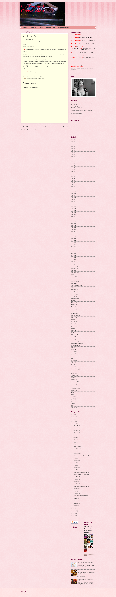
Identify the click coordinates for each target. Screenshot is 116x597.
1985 (72, 186)
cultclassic (73, 289)
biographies (73, 268)
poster (72, 351)
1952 (72, 154)
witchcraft (73, 386)
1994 (72, 206)
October (76, 430)
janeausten (73, 326)
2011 (72, 242)
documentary (32, 78)
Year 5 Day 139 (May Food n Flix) (81, 474)
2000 (72, 219)
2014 (27, 78)
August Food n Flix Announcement (85, 579)
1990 (72, 197)
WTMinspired (74, 388)
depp (72, 291)
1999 (72, 216)
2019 (72, 259)
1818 (72, 139)
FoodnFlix (73, 309)
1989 (72, 195)
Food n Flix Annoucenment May (81, 495)
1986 (72, 189)
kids (72, 328)
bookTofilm (73, 272)
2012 (72, 244)
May (75, 442)
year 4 (72, 390)
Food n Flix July (81, 571)
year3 (72, 394)
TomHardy (73, 375)
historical (73, 319)
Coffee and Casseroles (32, 8)
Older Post (65, 126)
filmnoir (73, 304)
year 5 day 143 (77, 462)
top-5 (72, 377)
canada (72, 274)
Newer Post (24, 126)
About (33, 28)
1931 (72, 144)
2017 (72, 255)
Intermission (74, 323)
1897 (72, 141)
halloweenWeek (74, 315)
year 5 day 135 (77, 483)
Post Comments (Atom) (32, 129)
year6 (72, 398)
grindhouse (73, 313)
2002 (72, 223)
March (75, 500)
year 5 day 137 (77, 479)
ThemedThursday (75, 368)
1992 (72, 201)
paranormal (73, 347)
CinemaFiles (74, 279)
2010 (72, 240)
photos (72, 349)
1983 (72, 182)
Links (41, 28)
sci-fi (72, 364)
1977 (72, 169)
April (75, 498)
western (73, 384)
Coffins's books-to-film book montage (88, 529)
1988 (72, 193)
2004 (72, 227)
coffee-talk (73, 281)
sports (72, 366)
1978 (72, 171)
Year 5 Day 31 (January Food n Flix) (85, 562)
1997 (72, 212)
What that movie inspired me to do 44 (82, 455)
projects (73, 353)
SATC (72, 362)
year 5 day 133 (77, 493)
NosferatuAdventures (76, 343)
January (76, 505)
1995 (72, 208)
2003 (72, 225)
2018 (72, 257)
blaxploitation (74, 270)
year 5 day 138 (77, 476)
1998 (72, 214)
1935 (72, 146)
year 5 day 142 (77, 465)
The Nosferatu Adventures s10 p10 (81, 486)
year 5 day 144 (77, 460)
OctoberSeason (74, 345)
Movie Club (50, 28)
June (75, 439)
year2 (72, 392)
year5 (43, 78)
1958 (72, 159)
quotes (72, 356)
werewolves (73, 381)
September (76, 432)
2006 (72, 231)
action (72, 264)
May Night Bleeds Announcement (81, 491)
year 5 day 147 (77, 448)
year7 (72, 401)
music (72, 336)
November (76, 428)
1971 (72, 161)
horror (72, 321)
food (72, 306)
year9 (72, 405)
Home (25, 28)
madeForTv (73, 330)
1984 (72, 184)
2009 (72, 238)
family (72, 300)
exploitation (73, 298)
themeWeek (73, 371)
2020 (72, 261)
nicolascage (73, 339)
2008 (72, 236)
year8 (72, 403)
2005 (72, 229)
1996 (72, 210)
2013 (72, 246)
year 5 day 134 (77, 488)
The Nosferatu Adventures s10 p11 (81, 472)
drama (72, 296)
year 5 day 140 (77, 469)
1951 (72, 152)
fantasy (72, 302)
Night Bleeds (63, 28)
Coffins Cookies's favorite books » (89, 555)
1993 (72, 204)
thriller (72, 373)
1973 (72, 163)
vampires (73, 379)
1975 (72, 165)
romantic (73, 360)
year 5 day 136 (77, 481)
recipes (72, 358)
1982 (72, 180)
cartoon (73, 276)
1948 (72, 150)
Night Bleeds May (78, 446)
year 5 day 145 (77, 458)
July (75, 437)
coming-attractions (75, 285)
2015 (72, 251)
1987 (72, 191)
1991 (72, 199)
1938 (72, 148)
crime (72, 287)
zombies (73, 407)
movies (39, 78)
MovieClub (73, 332)
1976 (72, 167)
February (76, 503)
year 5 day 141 (77, 467)
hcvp (36, 78)
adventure (73, 266)
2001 (72, 221)
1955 (72, 156)
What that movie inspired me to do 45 (82, 451)
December (76, 425)
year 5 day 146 (77, 453)
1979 (72, 174)
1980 (72, 176)
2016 (72, 253)
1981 (72, 178)
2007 (72, 234)
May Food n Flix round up (80, 444)
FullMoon (73, 311)
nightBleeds (73, 341)
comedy (73, 283)
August (76, 435)
